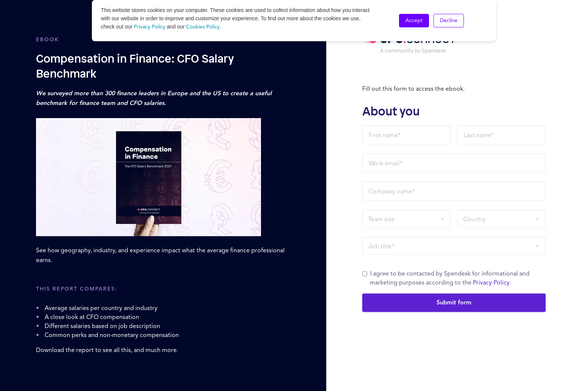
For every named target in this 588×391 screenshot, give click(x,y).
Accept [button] (414, 20)
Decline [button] (449, 20)
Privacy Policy (149, 27)
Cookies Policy (203, 27)
